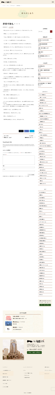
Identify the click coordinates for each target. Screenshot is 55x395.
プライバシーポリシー (48, 370)
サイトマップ (47, 373)
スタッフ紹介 (5, 383)
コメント (5, 154)
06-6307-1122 (36, 349)
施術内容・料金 (5, 376)
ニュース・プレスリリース (27, 367)
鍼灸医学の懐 (27, 377)
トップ (4, 5)
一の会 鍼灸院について (7, 370)
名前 (3, 165)
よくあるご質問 (5, 386)
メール (4, 169)
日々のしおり (13, 5)
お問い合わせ (47, 367)
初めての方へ (5, 373)
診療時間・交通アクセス (7, 380)
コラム (8, 5)
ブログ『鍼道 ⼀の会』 (29, 373)
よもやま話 (11, 27)
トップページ (5, 367)
